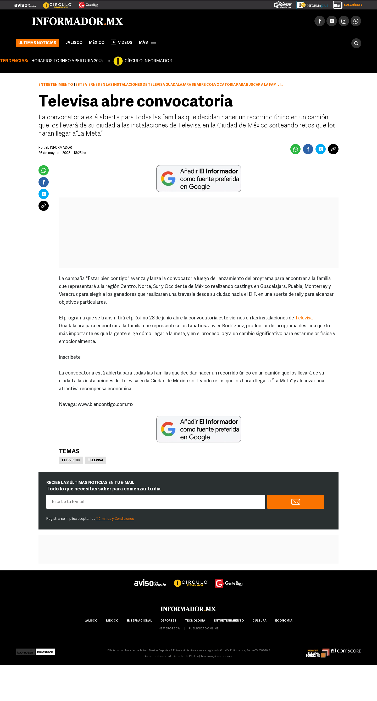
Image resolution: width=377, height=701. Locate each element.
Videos (121, 42)
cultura (259, 620)
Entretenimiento (55, 85)
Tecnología (195, 620)
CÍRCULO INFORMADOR (148, 61)
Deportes (168, 620)
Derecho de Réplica (186, 656)
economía (283, 620)
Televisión (71, 460)
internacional (139, 620)
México (96, 43)
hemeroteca (169, 628)
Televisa (304, 318)
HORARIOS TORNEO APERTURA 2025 (67, 61)
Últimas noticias (37, 43)
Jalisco (73, 43)
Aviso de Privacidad (158, 656)
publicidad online (203, 628)
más (147, 43)
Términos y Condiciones (115, 519)
